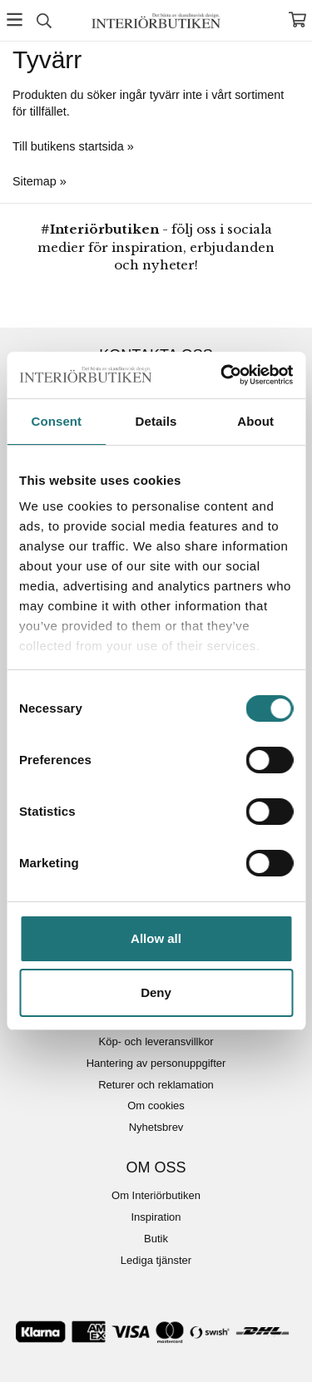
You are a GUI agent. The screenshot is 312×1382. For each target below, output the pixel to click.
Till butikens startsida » (73, 146)
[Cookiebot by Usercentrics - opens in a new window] (222, 375)
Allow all (156, 938)
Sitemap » (39, 181)
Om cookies (156, 1105)
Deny (156, 992)
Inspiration (156, 1217)
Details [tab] (156, 421)
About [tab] (255, 421)
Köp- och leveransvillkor (155, 1041)
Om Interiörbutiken (156, 1195)
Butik (156, 1238)
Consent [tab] (56, 421)
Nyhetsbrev (156, 1127)
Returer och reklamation (156, 1084)
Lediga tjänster (156, 1260)
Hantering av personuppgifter (156, 1063)
